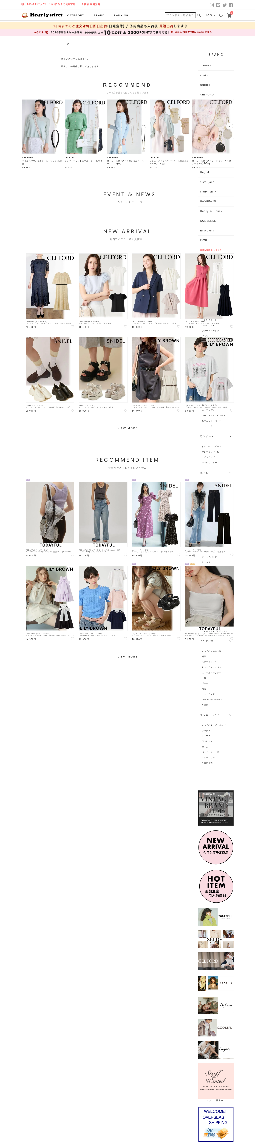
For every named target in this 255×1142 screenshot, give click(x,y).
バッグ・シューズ (210, 752)
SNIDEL (205, 85)
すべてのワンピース (211, 446)
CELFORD (207, 94)
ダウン (205, 336)
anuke (204, 75)
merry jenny (208, 191)
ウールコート (208, 325)
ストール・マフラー (211, 673)
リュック (206, 562)
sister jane (207, 182)
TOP (68, 44)
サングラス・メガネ (211, 667)
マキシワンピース (210, 462)
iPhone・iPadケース (212, 700)
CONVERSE (208, 220)
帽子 (204, 656)
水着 (204, 689)
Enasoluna (207, 230)
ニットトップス (209, 405)
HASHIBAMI (208, 201)
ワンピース (207, 741)
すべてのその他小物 (211, 651)
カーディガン (208, 410)
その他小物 (207, 763)
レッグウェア (208, 694)
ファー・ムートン (210, 331)
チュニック (207, 426)
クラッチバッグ (209, 557)
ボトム (205, 747)
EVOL (204, 240)
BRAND (99, 15)
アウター (206, 731)
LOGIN (211, 15)
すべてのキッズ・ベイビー (215, 725)
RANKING (121, 15)
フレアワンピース (210, 452)
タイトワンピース (210, 457)
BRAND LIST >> (211, 249)
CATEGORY (75, 15)
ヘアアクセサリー (210, 662)
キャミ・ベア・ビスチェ (214, 415)
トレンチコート (209, 320)
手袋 (204, 678)
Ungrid (204, 172)
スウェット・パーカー (212, 421)
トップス (206, 736)
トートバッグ (208, 551)
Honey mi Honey (211, 211)
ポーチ (205, 683)
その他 (205, 705)
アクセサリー (208, 757)
